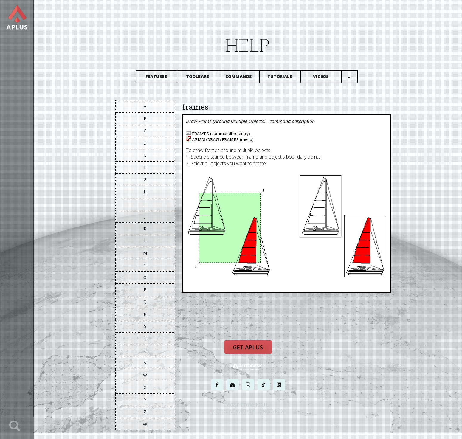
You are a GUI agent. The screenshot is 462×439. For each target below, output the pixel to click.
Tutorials (281, 77)
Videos (322, 77)
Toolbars (198, 77)
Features (157, 77)
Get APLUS (248, 348)
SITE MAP (299, 423)
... (350, 77)
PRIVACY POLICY (238, 423)
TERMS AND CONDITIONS (271, 423)
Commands (240, 77)
